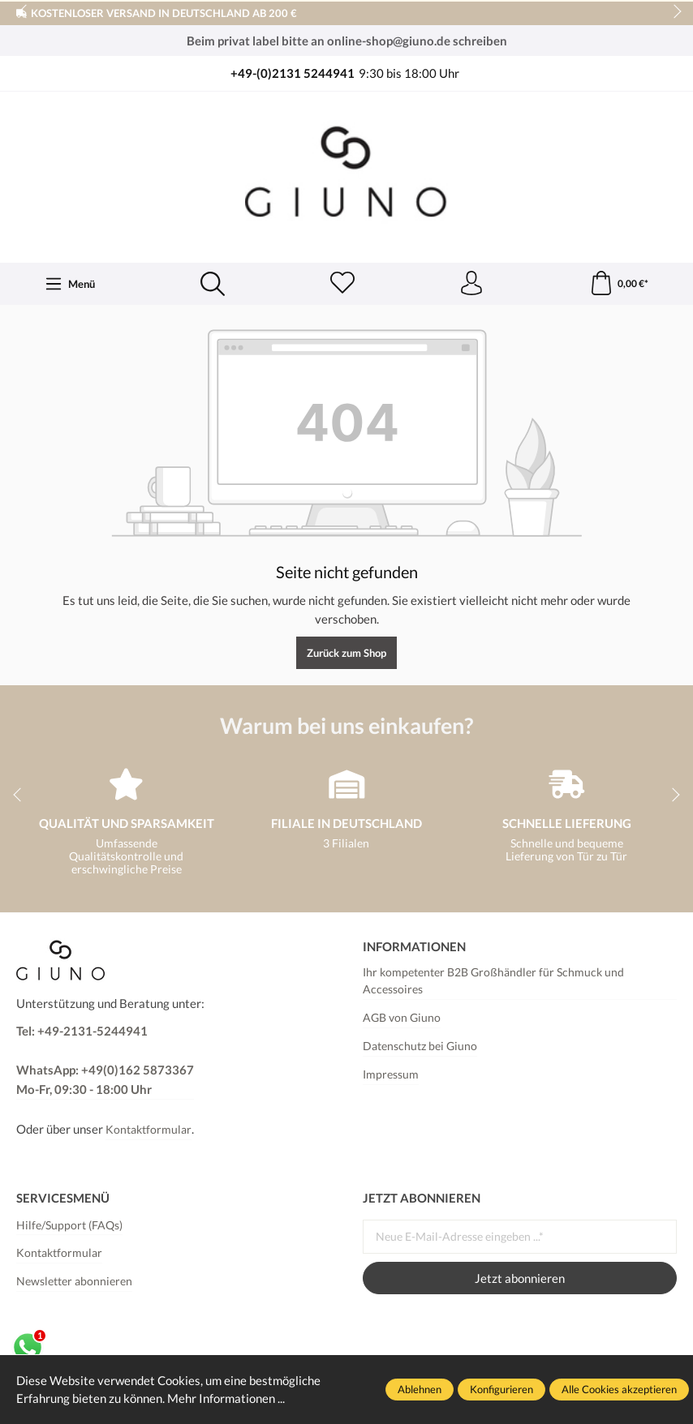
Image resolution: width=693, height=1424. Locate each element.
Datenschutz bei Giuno (420, 1046)
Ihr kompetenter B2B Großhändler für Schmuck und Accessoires (493, 981)
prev (24, 12)
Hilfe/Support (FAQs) (69, 1225)
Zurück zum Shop (346, 652)
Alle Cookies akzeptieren (619, 1389)
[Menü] (70, 284)
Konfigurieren (501, 1389)
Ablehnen (419, 1389)
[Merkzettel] (342, 284)
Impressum (391, 1074)
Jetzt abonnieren (520, 1278)
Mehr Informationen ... (226, 1398)
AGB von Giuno (402, 1017)
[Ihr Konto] (471, 284)
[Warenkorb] (618, 284)
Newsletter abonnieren (74, 1281)
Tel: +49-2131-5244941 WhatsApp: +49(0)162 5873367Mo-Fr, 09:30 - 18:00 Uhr (105, 1059)
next (673, 12)
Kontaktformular (148, 1129)
